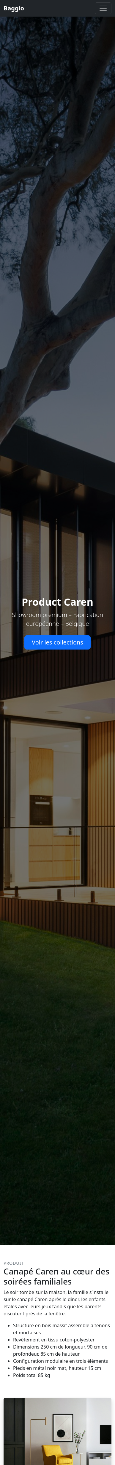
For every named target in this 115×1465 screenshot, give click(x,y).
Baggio (14, 8)
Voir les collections (57, 642)
